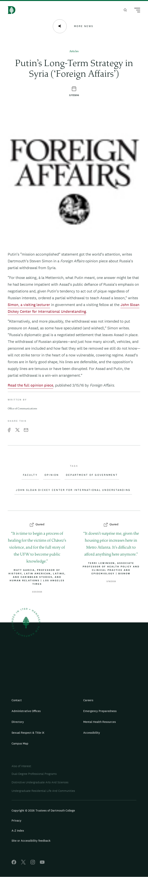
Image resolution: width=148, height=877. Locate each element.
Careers (88, 700)
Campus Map (20, 743)
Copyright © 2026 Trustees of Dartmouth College (43, 810)
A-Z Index (18, 830)
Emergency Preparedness (100, 711)
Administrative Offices (26, 711)
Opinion (52, 475)
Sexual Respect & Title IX (28, 732)
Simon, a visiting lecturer (29, 304)
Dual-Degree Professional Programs (34, 774)
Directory (18, 722)
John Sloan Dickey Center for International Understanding (73, 490)
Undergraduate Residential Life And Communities (43, 791)
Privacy (16, 820)
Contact (17, 700)
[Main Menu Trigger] (135, 10)
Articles (74, 51)
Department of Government (92, 475)
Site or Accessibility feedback (31, 840)
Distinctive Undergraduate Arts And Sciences (40, 782)
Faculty (30, 475)
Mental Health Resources (99, 722)
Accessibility (91, 732)
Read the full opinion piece (30, 385)
